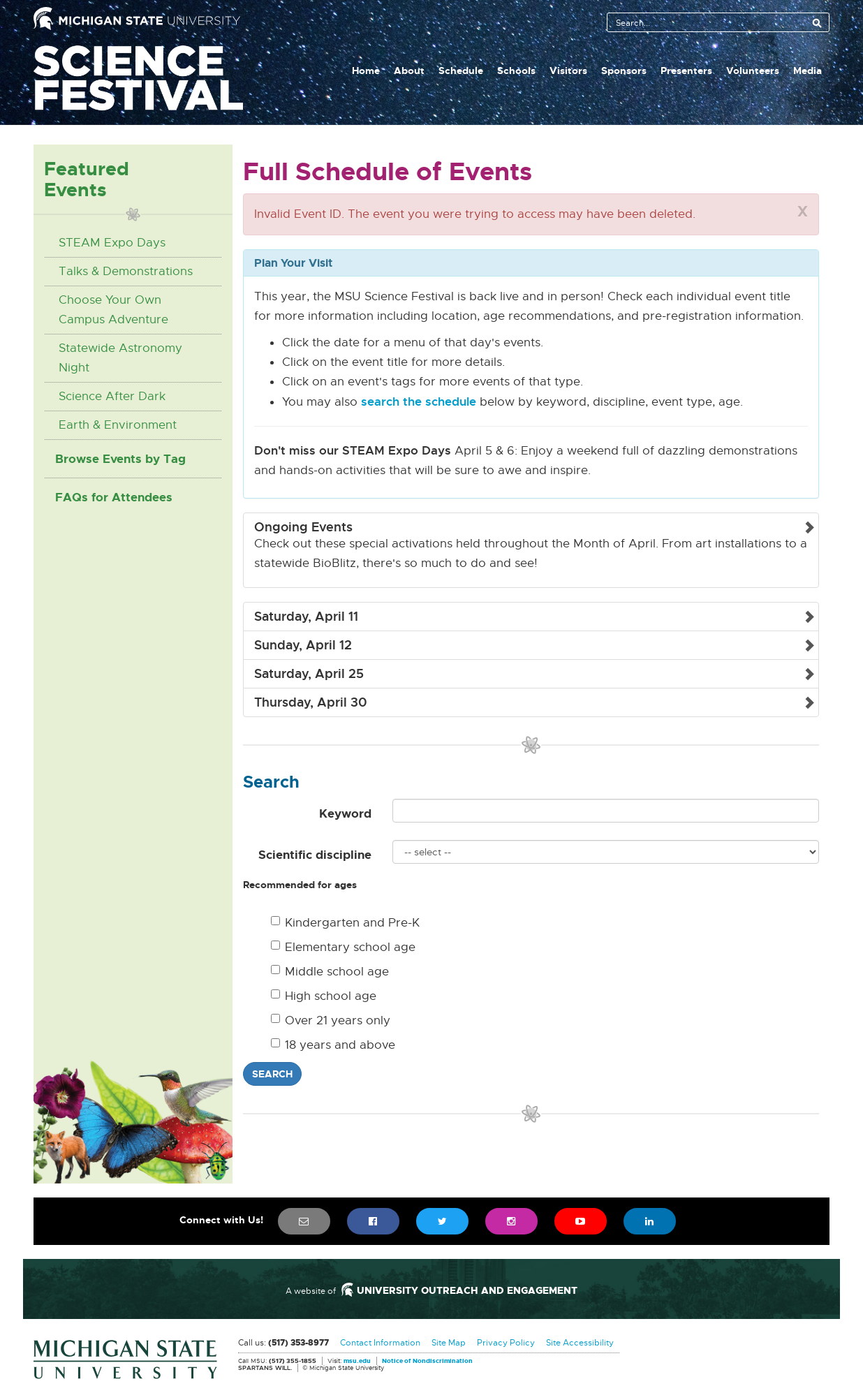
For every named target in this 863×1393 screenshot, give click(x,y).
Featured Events (86, 179)
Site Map (448, 1342)
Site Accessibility (580, 1342)
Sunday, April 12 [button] (303, 645)
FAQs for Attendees (113, 497)
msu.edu (357, 1361)
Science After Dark (112, 396)
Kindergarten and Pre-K (345, 922)
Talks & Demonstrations (126, 271)
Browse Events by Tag (120, 458)
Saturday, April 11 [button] (306, 617)
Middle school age (330, 971)
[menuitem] (304, 1221)
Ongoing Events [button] (303, 527)
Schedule (460, 70)
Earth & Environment (118, 425)
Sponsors (624, 70)
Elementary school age (343, 947)
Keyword (345, 813)
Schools (516, 70)
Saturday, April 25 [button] (309, 674)
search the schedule (418, 401)
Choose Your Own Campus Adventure (113, 310)
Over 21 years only (330, 1020)
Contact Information (380, 1342)
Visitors (568, 70)
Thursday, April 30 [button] (310, 702)
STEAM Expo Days (112, 242)
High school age (323, 996)
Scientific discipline (314, 854)
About (409, 70)
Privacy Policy (506, 1342)
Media (807, 70)
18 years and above (333, 1045)
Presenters (686, 70)
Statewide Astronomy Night (120, 358)
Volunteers (752, 70)
